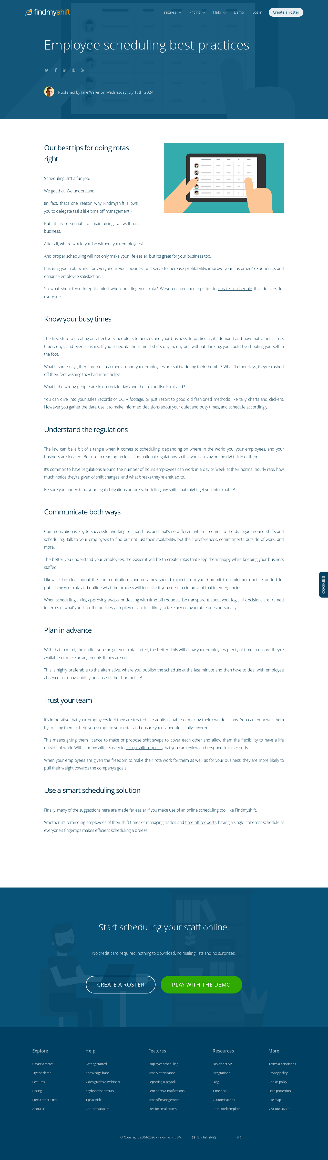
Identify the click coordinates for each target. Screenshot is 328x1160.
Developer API (223, 1063)
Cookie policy (278, 1081)
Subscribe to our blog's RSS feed (82, 69)
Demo (239, 12)
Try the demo (41, 1072)
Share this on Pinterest (73, 69)
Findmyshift (94, 1136)
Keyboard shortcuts (100, 1090)
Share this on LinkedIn (64, 69)
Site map (275, 1099)
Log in (257, 12)
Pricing (194, 12)
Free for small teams (162, 1108)
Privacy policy (278, 1072)
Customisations (224, 1099)
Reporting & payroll (162, 1081)
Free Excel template (226, 1108)
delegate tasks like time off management (92, 211)
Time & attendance (161, 1072)
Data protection (280, 1090)
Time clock (220, 1090)
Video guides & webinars (103, 1081)
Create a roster (286, 12)
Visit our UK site (279, 1108)
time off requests (200, 822)
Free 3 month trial (44, 1099)
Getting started (96, 1063)
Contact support (97, 1108)
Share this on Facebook (55, 69)
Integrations (221, 1072)
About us (38, 1108)
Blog (216, 1081)
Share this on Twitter (46, 69)
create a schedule (235, 288)
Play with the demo (201, 984)
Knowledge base (97, 1072)
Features (169, 12)
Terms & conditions (282, 1063)
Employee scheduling (163, 1063)
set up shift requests (144, 747)
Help (217, 12)
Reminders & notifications (166, 1090)
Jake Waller (90, 92)
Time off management (164, 1099)
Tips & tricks (94, 1099)
